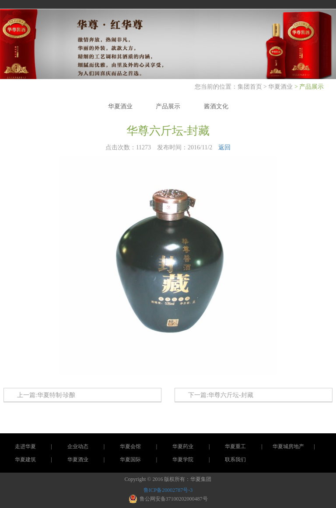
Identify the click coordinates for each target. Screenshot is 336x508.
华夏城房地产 (288, 446)
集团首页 (251, 86)
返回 (224, 147)
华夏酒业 (280, 86)
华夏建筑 (25, 459)
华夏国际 (130, 459)
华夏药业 (182, 446)
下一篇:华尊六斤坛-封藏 (220, 395)
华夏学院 (182, 459)
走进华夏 (25, 446)
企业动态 (77, 446)
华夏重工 (235, 446)
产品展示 (168, 106)
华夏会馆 (130, 446)
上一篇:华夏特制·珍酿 (46, 395)
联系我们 (235, 459)
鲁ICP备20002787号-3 (168, 490)
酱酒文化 (216, 106)
